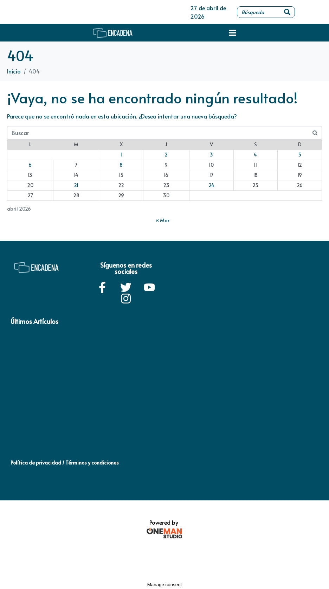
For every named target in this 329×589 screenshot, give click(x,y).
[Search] (287, 12)
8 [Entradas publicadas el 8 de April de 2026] (121, 164)
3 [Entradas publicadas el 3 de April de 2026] (211, 154)
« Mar (162, 220)
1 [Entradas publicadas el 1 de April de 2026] (121, 154)
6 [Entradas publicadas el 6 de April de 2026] (30, 164)
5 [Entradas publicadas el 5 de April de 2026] (299, 154)
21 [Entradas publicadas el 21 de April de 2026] (76, 185)
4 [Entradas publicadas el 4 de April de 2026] (255, 154)
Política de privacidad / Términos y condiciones (65, 462)
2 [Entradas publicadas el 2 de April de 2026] (166, 154)
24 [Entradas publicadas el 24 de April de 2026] (211, 185)
